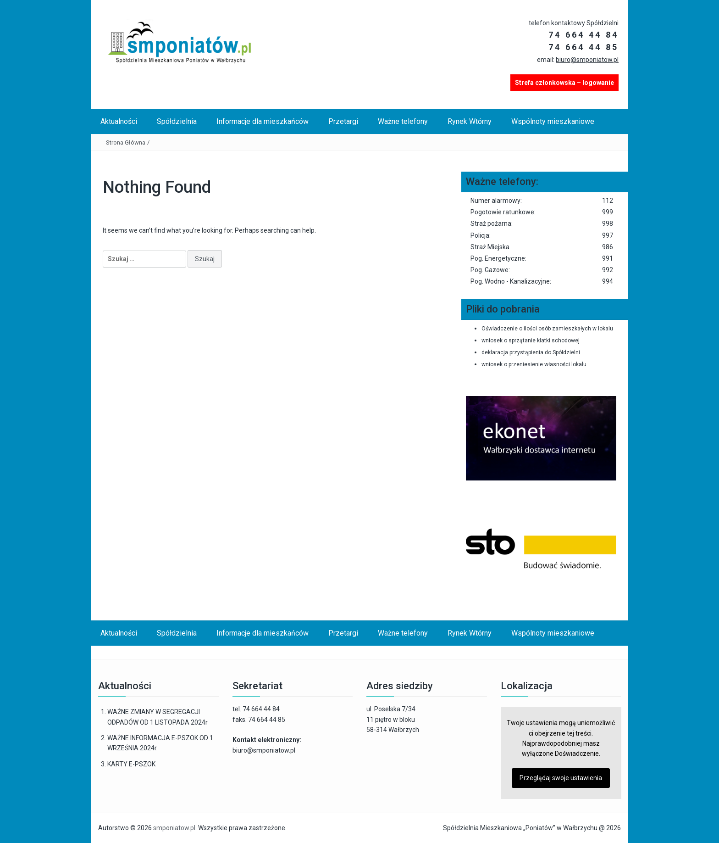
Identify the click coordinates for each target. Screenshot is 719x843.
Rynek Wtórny (470, 121)
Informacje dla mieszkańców (262, 121)
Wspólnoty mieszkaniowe (552, 121)
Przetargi (343, 121)
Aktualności (118, 121)
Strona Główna (125, 142)
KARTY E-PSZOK (131, 764)
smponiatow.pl (174, 828)
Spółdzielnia (177, 121)
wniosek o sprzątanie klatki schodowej (530, 340)
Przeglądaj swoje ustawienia (561, 778)
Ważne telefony (403, 121)
